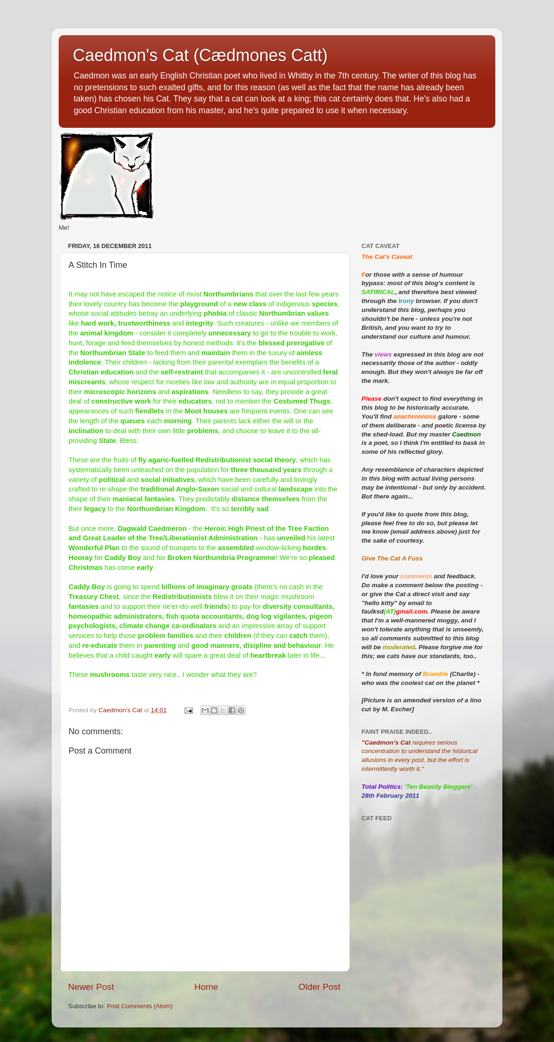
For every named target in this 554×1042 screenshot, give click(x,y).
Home (206, 987)
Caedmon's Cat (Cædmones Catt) (200, 55)
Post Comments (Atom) (140, 1006)
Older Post (319, 987)
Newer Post (91, 987)
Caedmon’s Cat (387, 742)
